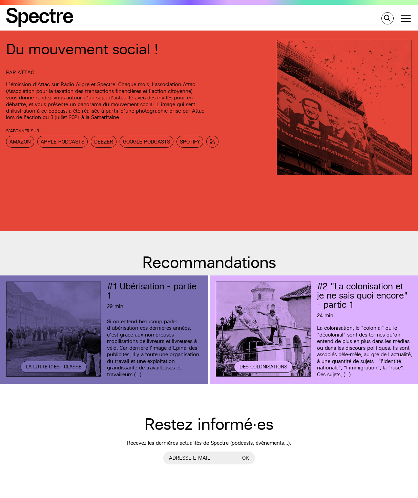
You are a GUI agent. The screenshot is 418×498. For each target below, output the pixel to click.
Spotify (190, 141)
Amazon (20, 141)
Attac (26, 72)
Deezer (103, 141)
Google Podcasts (146, 141)
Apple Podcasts (62, 141)
